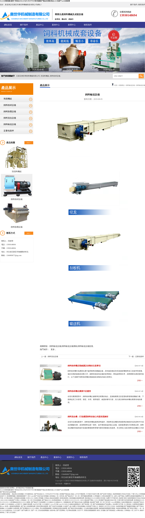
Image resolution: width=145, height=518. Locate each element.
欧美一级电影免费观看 (12, 506)
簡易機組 (8, 99)
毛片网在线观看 (71, 510)
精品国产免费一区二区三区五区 (100, 502)
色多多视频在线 (126, 502)
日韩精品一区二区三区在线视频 (31, 500)
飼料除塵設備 (10, 111)
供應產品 (121, 85)
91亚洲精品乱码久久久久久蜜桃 (20, 502)
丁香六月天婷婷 (10, 512)
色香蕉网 (16, 508)
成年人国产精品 (119, 496)
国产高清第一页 (87, 504)
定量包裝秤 (9, 131)
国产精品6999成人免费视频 (81, 502)
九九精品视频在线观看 (91, 508)
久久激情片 (46, 504)
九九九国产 (17, 510)
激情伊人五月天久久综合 (107, 506)
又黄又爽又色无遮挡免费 (125, 500)
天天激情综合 (29, 494)
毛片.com (30, 496)
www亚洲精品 (116, 502)
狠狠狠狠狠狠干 (22, 496)
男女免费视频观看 (46, 508)
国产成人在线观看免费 (28, 506)
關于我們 (133, 5)
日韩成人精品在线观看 (51, 498)
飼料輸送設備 (10, 124)
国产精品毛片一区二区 (72, 496)
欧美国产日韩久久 (92, 506)
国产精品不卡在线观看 (38, 502)
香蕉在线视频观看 (90, 510)
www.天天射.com (56, 504)
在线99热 (53, 510)
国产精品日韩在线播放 (75, 508)
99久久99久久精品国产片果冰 (10, 500)
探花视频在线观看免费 (76, 498)
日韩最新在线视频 (20, 498)
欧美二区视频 (101, 510)
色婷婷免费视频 (121, 508)
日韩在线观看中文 (107, 496)
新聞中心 (72, 25)
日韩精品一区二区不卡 (131, 510)
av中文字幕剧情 (80, 494)
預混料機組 (17, 171)
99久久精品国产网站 (87, 500)
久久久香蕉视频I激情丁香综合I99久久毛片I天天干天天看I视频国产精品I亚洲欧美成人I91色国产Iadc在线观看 (35, 1)
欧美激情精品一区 (58, 500)
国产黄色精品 (111, 510)
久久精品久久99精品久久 (55, 502)
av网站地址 (120, 510)
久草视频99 (97, 496)
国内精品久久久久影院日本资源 (95, 498)
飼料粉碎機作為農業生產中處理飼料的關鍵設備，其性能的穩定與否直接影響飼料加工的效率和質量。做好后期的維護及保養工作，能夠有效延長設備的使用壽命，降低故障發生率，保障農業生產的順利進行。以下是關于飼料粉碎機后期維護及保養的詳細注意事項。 (106, 374)
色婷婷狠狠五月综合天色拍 (122, 494)
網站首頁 (8, 25)
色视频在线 (67, 502)
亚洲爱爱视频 (11, 496)
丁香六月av (134, 494)
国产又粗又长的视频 (55, 506)
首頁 (115, 85)
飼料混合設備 (10, 118)
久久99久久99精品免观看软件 (71, 504)
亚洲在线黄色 (64, 498)
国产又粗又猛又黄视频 (41, 496)
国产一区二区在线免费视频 (40, 510)
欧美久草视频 (39, 498)
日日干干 (80, 510)
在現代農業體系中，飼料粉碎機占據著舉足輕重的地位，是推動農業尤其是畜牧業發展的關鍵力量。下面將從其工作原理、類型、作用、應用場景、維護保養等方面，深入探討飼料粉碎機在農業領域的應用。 (106, 399)
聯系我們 (141, 5)
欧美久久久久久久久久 (72, 500)
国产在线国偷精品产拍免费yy (102, 504)
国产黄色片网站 (132, 508)
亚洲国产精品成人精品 (67, 494)
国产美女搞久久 (39, 494)
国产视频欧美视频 (130, 506)
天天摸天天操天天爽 (93, 494)
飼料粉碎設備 (10, 105)
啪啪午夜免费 (27, 504)
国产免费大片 (26, 510)
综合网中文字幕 (118, 504)
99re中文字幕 (37, 504)
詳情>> (140, 380)
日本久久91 (30, 498)
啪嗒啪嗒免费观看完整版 (107, 508)
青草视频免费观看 (87, 496)
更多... (53, 349)
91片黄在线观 (8, 498)
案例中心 (56, 25)
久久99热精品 (9, 504)
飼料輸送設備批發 (85, 346)
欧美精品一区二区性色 (57, 496)
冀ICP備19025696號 (111, 481)
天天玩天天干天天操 (52, 494)
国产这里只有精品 (106, 494)
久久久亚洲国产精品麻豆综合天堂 (105, 500)
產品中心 (40, 25)
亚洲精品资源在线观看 (60, 508)
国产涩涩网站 (60, 510)
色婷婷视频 (119, 506)
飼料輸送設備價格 (69, 346)
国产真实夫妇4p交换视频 (8, 492)
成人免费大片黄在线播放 (77, 506)
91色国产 (66, 506)
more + (29, 143)
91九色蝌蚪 (9, 508)
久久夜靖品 (128, 504)
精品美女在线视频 (18, 494)
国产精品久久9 (47, 500)
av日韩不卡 (19, 504)
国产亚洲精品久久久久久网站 (29, 508)
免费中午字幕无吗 (112, 498)
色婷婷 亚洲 (123, 498)
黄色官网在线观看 (42, 506)
